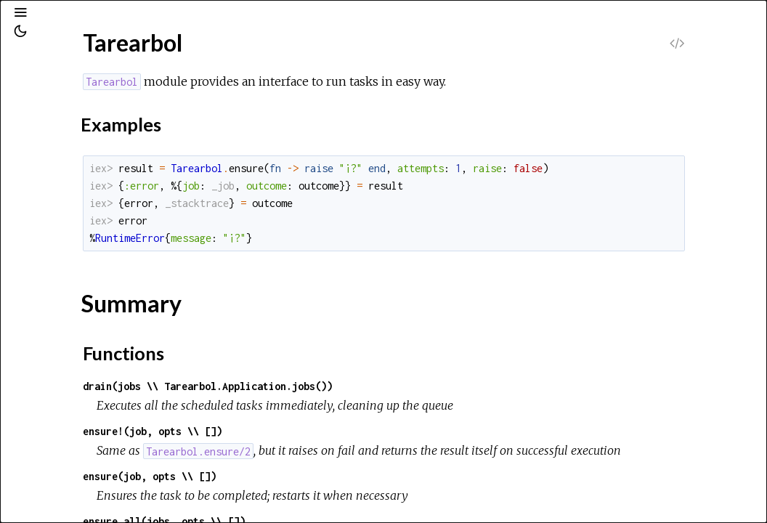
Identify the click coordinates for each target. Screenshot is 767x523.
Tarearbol (60, 192)
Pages (51, 111)
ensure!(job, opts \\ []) (331, 431)
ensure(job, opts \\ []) (328, 496)
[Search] (101, 74)
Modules (60, 131)
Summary (78, 232)
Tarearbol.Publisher (83, 273)
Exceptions (67, 151)
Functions (78, 248)
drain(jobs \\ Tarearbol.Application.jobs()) (386, 386)
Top (63, 216)
